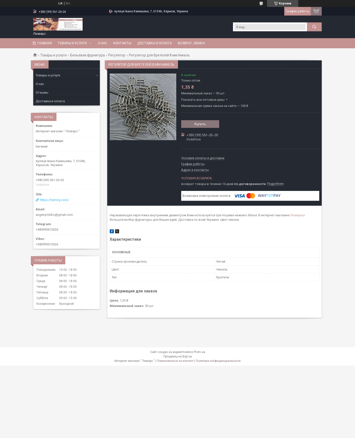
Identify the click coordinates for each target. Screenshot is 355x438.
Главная (44, 43)
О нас (102, 43)
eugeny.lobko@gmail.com (54, 215)
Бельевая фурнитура (87, 55)
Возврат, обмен (191, 43)
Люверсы (297, 215)
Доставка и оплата (154, 43)
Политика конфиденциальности (218, 361)
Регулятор (116, 55)
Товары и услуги (72, 43)
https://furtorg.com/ (54, 200)
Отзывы (42, 92)
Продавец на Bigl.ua (177, 356)
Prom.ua (199, 352)
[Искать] (314, 26)
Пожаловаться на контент (175, 361)
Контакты (122, 43)
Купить (200, 124)
